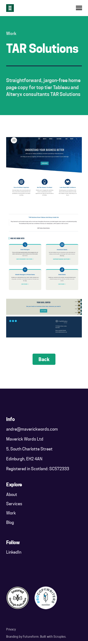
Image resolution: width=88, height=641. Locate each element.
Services (14, 503)
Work (11, 513)
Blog (10, 522)
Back (44, 359)
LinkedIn (13, 552)
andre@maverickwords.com (32, 429)
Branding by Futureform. (22, 636)
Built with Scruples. (53, 636)
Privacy (11, 629)
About (11, 494)
